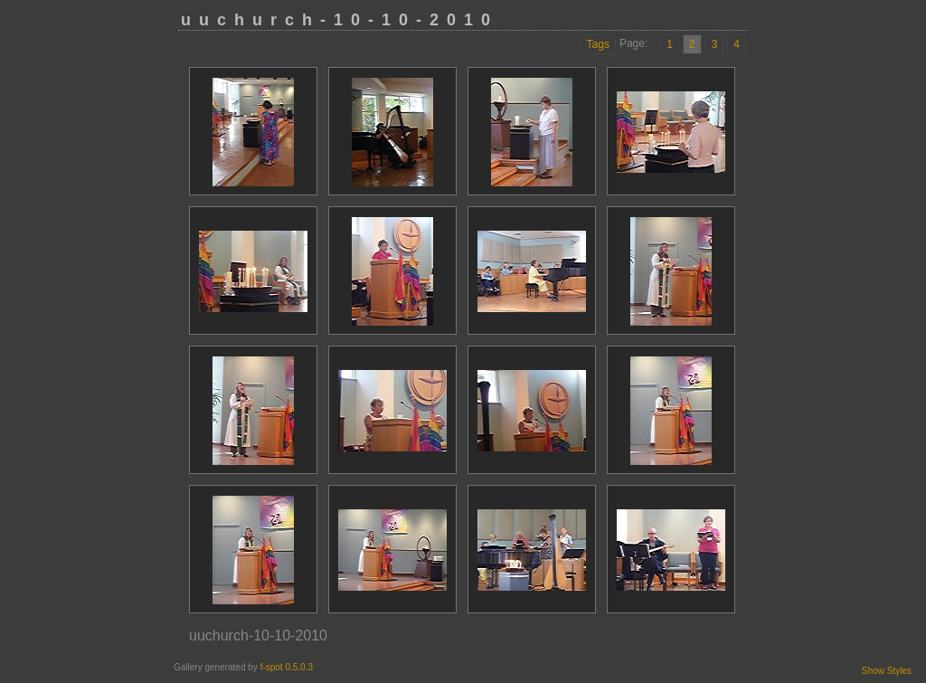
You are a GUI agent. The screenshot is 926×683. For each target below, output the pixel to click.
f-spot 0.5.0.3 (286, 667)
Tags (598, 44)
